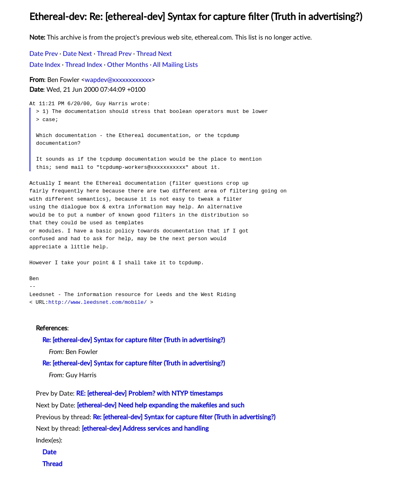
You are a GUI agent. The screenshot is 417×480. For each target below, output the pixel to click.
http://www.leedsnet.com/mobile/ (97, 302)
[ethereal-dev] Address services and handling (145, 428)
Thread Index (83, 65)
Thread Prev (114, 54)
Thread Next (154, 54)
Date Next (77, 54)
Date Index (44, 65)
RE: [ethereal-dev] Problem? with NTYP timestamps (149, 393)
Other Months (127, 65)
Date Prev (43, 54)
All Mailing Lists (175, 65)
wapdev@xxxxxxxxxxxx (118, 80)
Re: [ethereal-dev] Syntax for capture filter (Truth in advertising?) (133, 340)
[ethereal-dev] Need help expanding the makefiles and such (160, 405)
